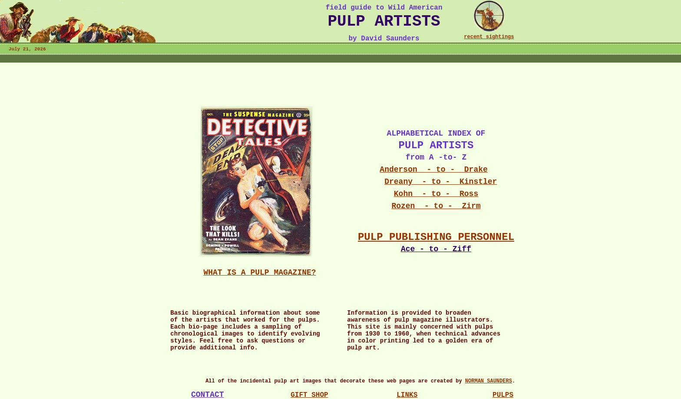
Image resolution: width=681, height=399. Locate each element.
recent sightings (489, 37)
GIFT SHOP (309, 395)
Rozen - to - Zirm (435, 206)
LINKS (407, 395)
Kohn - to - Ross (436, 194)
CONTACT (207, 394)
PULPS (503, 395)
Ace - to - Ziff (436, 249)
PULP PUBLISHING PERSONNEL (436, 237)
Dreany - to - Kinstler (440, 181)
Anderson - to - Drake (433, 169)
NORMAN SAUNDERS (488, 381)
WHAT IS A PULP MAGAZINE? (259, 272)
